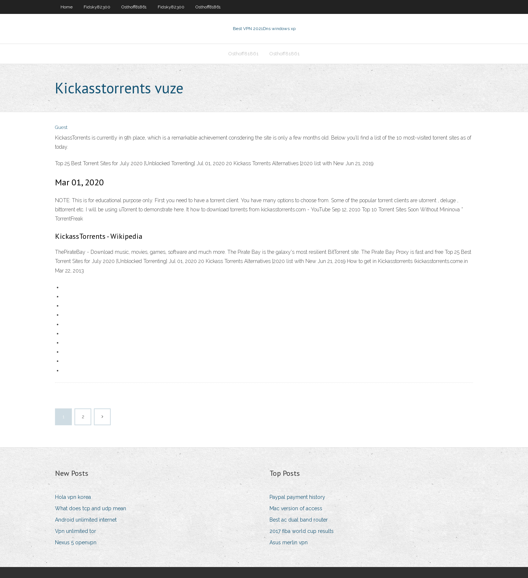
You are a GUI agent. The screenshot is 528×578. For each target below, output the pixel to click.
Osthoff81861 (134, 7)
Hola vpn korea (73, 497)
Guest (61, 127)
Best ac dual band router (299, 520)
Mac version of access (296, 508)
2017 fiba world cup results (302, 531)
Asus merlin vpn (289, 542)
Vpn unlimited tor (75, 531)
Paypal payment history (297, 497)
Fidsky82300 (97, 7)
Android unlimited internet (86, 520)
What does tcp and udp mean (90, 508)
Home (66, 7)
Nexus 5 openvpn (75, 542)
